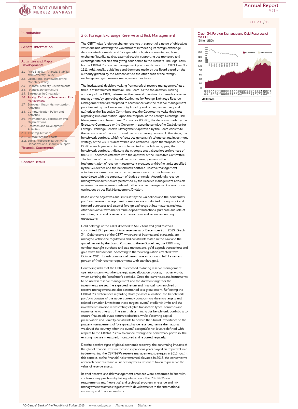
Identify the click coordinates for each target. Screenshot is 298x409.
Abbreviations (124, 405)
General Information (37, 47)
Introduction (31, 33)
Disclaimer (145, 405)
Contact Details (33, 162)
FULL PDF (255, 22)
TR (267, 22)
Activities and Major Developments (36, 63)
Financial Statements (37, 148)
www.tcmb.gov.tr (100, 405)
